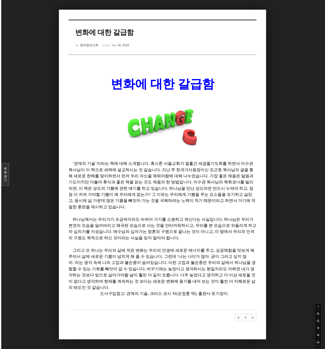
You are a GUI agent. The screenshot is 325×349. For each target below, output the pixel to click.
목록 (5, 174)
